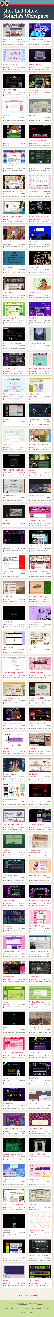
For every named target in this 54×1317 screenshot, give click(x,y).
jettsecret (32, 1004)
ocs (40, 94)
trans (41, 753)
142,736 (48, 447)
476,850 (22, 1207)
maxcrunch (7, 498)
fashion (21, 905)
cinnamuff (32, 1131)
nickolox (32, 903)
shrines (10, 373)
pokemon (25, 550)
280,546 (22, 878)
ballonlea (6, 1283)
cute (17, 120)
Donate (14, 1308)
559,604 (48, 726)
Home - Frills (33, 1179)
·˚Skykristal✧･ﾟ (34, 977)
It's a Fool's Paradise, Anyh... (13, 723)
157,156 (48, 143)
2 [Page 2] (19, 1295)
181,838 (22, 523)
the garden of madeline (37, 521)
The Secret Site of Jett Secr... (39, 1002)
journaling (17, 94)
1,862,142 (21, 1283)
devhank (32, 447)
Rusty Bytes (33, 318)
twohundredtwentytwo (36, 802)
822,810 (22, 118)
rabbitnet (32, 928)
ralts (31, 878)
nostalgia (23, 399)
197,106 (22, 1156)
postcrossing (42, 855)
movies (16, 905)
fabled (6, 1055)
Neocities (13, 1304)
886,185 (48, 523)
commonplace (9, 94)
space (20, 1235)
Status (46, 1308)
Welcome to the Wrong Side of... (40, 217)
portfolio (33, 44)
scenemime (7, 700)
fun (9, 272)
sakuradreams (8, 118)
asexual (7, 44)
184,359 (22, 776)
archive (21, 880)
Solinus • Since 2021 (36, 698)
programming (38, 322)
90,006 (22, 498)
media (16, 703)
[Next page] (36, 1295)
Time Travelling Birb (10, 875)
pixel (20, 550)
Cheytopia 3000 (8, 901)
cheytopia (7, 903)
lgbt (44, 322)
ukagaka (20, 1159)
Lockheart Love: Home (11, 951)
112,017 (48, 802)
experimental (46, 424)
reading (39, 475)
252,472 (48, 928)
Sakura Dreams (8, 115)
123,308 (22, 244)
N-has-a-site (33, 242)
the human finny (34, 394)
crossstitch (50, 855)
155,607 (48, 548)
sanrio (32, 196)
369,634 (48, 270)
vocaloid (33, 449)
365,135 (48, 776)
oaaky (31, 1080)
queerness (15, 475)
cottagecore (11, 601)
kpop (37, 449)
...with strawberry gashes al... (13, 673)
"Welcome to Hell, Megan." (38, 875)
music (40, 145)
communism (38, 272)
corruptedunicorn (34, 219)
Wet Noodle (33, 1103)
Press (38, 1308)
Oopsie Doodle (8, 166)
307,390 (48, 650)
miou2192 (6, 143)
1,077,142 (47, 498)
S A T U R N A (34, 1281)
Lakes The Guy (8, 1179)
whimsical (19, 601)
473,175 (22, 574)
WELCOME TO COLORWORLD (14, 470)
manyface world (8, 977)
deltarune (39, 44)
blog (47, 120)
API (32, 1308)
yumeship (23, 196)
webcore (13, 677)
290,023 (48, 1232)
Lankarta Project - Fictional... (39, 951)
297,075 (22, 371)
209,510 (22, 447)
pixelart (33, 601)
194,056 (48, 422)
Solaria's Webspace (26, 16)
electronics (16, 804)
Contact (30, 1312)
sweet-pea (6, 447)
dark (16, 1235)
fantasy (46, 981)
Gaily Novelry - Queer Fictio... (39, 571)
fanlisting (23, 956)
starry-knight (7, 320)
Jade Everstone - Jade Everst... (14, 825)
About (6, 1308)
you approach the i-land (37, 495)
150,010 (48, 1055)
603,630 (48, 371)
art (22, 44)
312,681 (48, 700)
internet (21, 475)
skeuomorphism (35, 703)
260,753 (48, 1080)
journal (32, 424)
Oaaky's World (34, 1078)
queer (20, 703)
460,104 (22, 979)
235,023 (22, 1182)
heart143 (6, 574)
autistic (33, 1260)
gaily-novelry (33, 574)
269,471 (22, 320)
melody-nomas (8, 194)
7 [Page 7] (29, 1295)
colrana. (6, 1002)
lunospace (32, 1205)
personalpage (34, 880)
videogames (13, 44)
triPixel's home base (36, 825)
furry (44, 44)
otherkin (23, 1285)
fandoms (51, 297)
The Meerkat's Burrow (11, 394)
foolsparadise (7, 726)
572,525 (48, 1131)
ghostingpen (7, 92)
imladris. (6, 850)
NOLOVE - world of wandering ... (14, 343)
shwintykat (7, 396)
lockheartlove (7, 954)
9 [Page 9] (34, 1295)
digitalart (9, 1209)
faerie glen (32, 470)
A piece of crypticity (10, 1078)
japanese (23, 1260)
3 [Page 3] (21, 1295)
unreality (16, 348)
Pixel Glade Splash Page (38, 597)
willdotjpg (7, 371)
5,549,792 (21, 42)
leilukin (31, 1055)
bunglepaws (7, 928)
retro (42, 1108)
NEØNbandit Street (36, 39)
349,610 (22, 802)
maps (43, 956)
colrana (6, 1004)
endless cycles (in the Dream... (40, 546)
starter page (33, 748)
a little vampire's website (37, 723)
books (6, 196)
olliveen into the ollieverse (12, 217)
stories (45, 1032)
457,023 (48, 346)
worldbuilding (41, 221)
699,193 (48, 168)
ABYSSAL (6, 1230)
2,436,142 (47, 675)
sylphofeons (7, 776)
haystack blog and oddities (12, 1154)
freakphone (33, 650)
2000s (22, 1133)
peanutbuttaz (33, 346)
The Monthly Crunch (10, 495)
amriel (32, 168)
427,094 (48, 295)
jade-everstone (8, 827)
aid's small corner (35, 293)
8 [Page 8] (31, 1295)
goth (32, 804)
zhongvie (32, 295)
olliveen (6, 219)
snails (5, 295)
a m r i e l (32, 166)
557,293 (22, 675)
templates (22, 373)
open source (22, 1304)
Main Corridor (8, 293)
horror (46, 677)
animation (49, 221)
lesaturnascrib (33, 1283)
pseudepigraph (34, 1030)
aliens (32, 550)
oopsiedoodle (8, 168)
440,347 (48, 1106)
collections (15, 170)
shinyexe (6, 548)
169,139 (22, 624)
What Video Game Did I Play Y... (40, 369)
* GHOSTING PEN (9, 90)
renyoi (5, 1258)
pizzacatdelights (34, 194)
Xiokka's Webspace (10, 799)
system (23, 981)
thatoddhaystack (8, 1156)
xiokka (5, 802)
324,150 (22, 1131)
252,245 (22, 852)
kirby (11, 779)
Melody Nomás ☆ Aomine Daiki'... (14, 191)
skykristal (32, 979)
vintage (44, 525)
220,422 (22, 1106)
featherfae (33, 472)
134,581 (48, 320)
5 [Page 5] (25, 1295)
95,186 (22, 1080)
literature (42, 576)
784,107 (22, 270)
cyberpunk (20, 1032)
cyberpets (17, 399)
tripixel (32, 827)
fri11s (31, 1182)
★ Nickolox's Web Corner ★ (39, 901)
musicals (41, 728)
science (43, 120)
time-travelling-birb (9, 878)
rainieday (6, 1080)
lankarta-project (34, 954)
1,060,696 (21, 548)
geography (38, 956)
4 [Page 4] (23, 1295)
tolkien (23, 855)
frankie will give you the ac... (39, 343)
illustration (34, 500)
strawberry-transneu (36, 751)
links (38, 170)
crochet (48, 449)
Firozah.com (7, 597)
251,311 (48, 67)
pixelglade (32, 599)
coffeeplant (7, 242)
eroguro (13, 576)
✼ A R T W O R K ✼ (10, 64)
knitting (9, 170)
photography (37, 246)
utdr (6, 779)
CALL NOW (33, 647)
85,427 (48, 954)
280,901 (22, 92)
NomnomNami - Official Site (13, 39)
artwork (6, 67)
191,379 (48, 1283)
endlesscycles (34, 548)
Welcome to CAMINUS (37, 1154)
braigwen (6, 852)
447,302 (22, 1004)
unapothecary (8, 1103)
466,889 (22, 1055)
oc (12, 1083)
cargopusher (33, 143)
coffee (16, 246)
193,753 (22, 954)
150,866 (48, 574)
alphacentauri (33, 1258)
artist (16, 728)
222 (30, 799)
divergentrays (8, 270)
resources (17, 297)
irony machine (34, 622)
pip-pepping (7, 1207)
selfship (17, 196)
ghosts (42, 677)
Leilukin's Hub (34, 1053)
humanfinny (33, 396)
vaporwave (49, 44)
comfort (32, 1232)
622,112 (22, 650)
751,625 (48, 194)
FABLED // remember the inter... (14, 1053)
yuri (19, 44)
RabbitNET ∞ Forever (36, 926)
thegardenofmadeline (36, 523)
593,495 (48, 1207)
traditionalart (8, 322)
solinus (31, 700)
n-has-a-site (33, 244)
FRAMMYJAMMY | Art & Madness (40, 419)
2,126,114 (47, 1182)
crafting (44, 475)
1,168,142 (47, 42)
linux (32, 69)
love (17, 576)
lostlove (32, 1207)
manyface (6, 979)
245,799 (48, 827)
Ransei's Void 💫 (35, 64)
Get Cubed (33, 774)
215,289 (48, 852)
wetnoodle (33, 1106)
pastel (16, 449)
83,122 (48, 751)
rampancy (6, 1030)
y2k (48, 475)
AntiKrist (32, 115)
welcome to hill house (36, 673)
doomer (7, 348)
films (38, 1209)
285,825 (22, 1030)
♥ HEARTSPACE (9, 571)
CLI (21, 1308)
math (32, 1007)
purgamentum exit (35, 850)
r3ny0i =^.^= (7, 1255)
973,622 (22, 928)
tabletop (45, 1159)
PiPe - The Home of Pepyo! (13, 1205)
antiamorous (33, 92)
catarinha (32, 498)
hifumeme (6, 650)
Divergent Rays (8, 267)
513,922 (48, 219)
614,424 (48, 1030)
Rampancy (7, 1027)
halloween (19, 221)
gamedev (42, 449)
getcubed (32, 776)
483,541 (22, 194)
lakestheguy (7, 1182)
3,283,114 (47, 118)
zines (15, 500)
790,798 (48, 624)
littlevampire (33, 726)
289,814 (48, 1258)
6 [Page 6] (27, 1295)
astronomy (37, 69)
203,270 (22, 903)
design (44, 246)
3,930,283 (21, 67)
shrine (39, 525)
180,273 (48, 244)
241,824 (22, 422)
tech (6, 652)
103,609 (22, 700)
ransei (31, 67)
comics (40, 424)
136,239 (48, 472)
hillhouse (32, 675)
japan (47, 69)
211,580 (48, 1004)
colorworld (7, 472)
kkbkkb (6, 1131)
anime (43, 69)
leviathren (6, 1232)
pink (42, 196)
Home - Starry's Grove (11, 318)
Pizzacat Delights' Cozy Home (40, 191)
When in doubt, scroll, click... (39, 444)
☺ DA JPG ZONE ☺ (10, 369)
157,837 (48, 1156)
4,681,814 (47, 599)
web (38, 1184)
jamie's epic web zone (11, 546)
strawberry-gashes (9, 675)
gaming (50, 170)
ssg (41, 1184)
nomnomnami (8, 42)
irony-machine (34, 624)
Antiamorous (33, 90)
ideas (32, 956)
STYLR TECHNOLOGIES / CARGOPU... (40, 140)
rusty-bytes (33, 320)
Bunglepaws (7, 926)
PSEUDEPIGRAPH (36, 1027)
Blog (27, 1308)
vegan (37, 601)
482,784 (48, 92)
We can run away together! (38, 1255)
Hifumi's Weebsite (9, 647)
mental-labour (34, 270)
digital (6, 626)
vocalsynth (21, 652)
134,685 (22, 346)
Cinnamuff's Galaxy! (36, 1129)
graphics (13, 69)
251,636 (22, 1232)
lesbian (19, 753)
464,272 (22, 1258)
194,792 (22, 472)
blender (13, 930)
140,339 (22, 726)
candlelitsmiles (8, 622)
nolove (6, 346)
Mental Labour (34, 267)
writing (22, 94)
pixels (18, 69)
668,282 (48, 396)
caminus (32, 1156)
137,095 (22, 599)
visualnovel (50, 601)
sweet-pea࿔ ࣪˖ (7, 444)
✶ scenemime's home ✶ (12, 698)
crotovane (6, 521)
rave (48, 145)
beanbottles (7, 419)
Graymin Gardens (9, 774)
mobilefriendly (17, 322)
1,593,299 (47, 979)
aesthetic (24, 1108)
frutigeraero (44, 703)
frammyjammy (33, 422)
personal (7, 69)
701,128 (22, 827)
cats (6, 272)
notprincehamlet (34, 852)
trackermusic (34, 145)
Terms (22, 1312)
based (22, 348)
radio (17, 930)
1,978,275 (21, 219)
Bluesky (40, 1304)
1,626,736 (47, 903)
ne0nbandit (33, 42)
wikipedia (21, 246)
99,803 (22, 751)
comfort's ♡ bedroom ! (37, 1230)
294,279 (22, 396)
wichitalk (6, 748)
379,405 (48, 878)
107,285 (22, 143)
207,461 (22, 295)
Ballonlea (6, 1281)
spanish (11, 196)
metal (40, 804)
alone (11, 348)
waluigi (43, 905)
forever (7, 145)
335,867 (22, 168)
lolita (24, 703)
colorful (9, 475)
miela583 (32, 371)
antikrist (32, 118)
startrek (21, 728)
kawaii (22, 120)
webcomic (40, 550)
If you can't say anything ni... (13, 1129)
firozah (6, 599)
